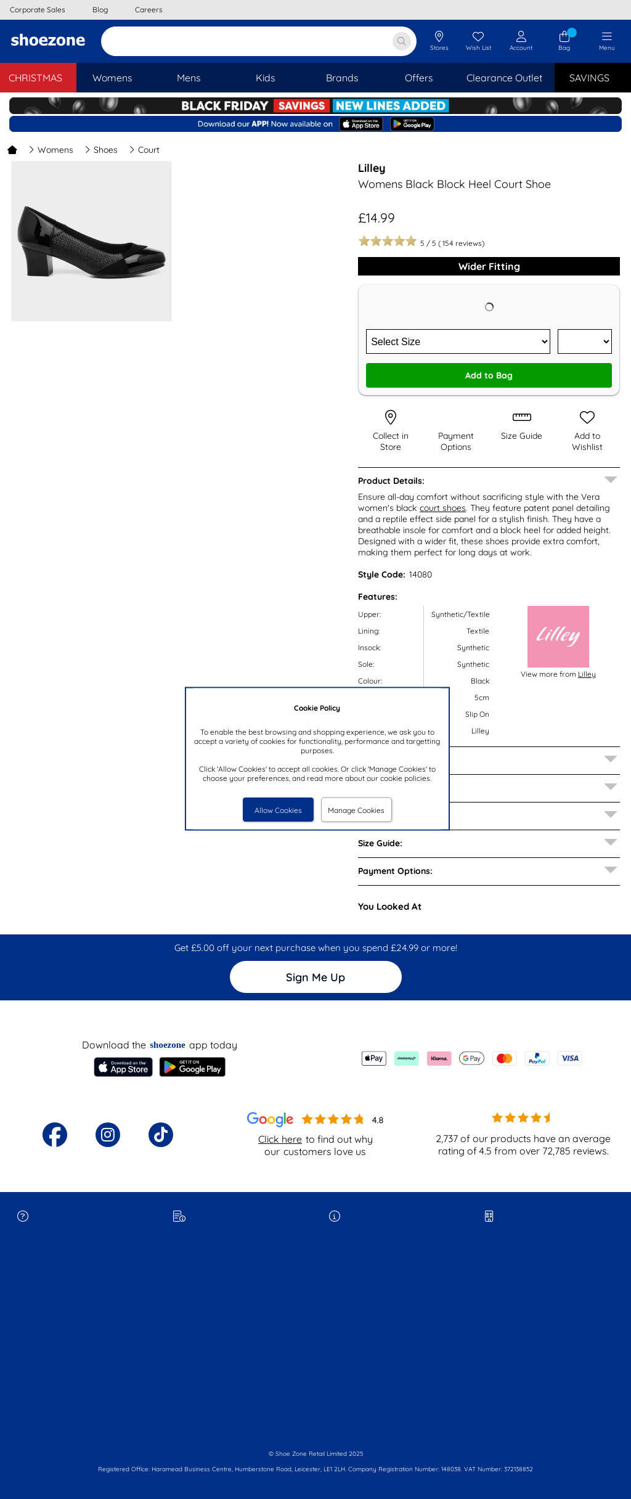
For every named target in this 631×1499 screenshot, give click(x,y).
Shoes (101, 149)
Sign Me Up (315, 977)
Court (144, 149)
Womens (50, 149)
